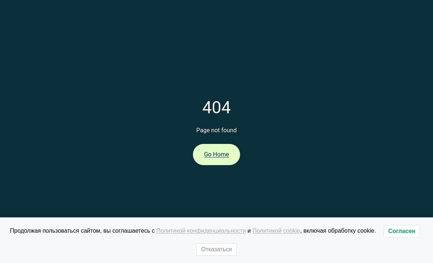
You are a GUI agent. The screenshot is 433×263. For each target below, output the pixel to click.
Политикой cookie (276, 231)
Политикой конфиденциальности (201, 231)
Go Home (216, 154)
